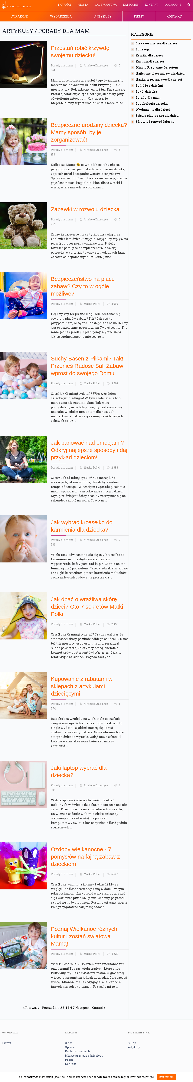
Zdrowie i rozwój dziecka (155, 121)
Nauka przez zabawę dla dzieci (159, 79)
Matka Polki (92, 304)
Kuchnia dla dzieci (150, 61)
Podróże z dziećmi (149, 85)
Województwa (106, 4)
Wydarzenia (61, 16)
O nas (68, 1043)
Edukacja (142, 49)
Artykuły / (20, 30)
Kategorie (131, 4)
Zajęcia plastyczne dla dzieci (157, 115)
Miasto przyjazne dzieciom (84, 1055)
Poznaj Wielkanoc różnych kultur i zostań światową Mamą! (84, 936)
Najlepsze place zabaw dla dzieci (160, 73)
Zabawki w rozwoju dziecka (85, 209)
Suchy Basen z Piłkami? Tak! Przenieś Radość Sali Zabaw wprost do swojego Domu (87, 365)
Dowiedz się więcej (142, 1077)
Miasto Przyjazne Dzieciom (157, 67)
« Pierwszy (31, 1008)
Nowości (64, 4)
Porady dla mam (62, 65)
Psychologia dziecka (152, 103)
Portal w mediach (77, 1051)
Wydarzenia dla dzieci (153, 109)
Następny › (83, 1008)
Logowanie (173, 4)
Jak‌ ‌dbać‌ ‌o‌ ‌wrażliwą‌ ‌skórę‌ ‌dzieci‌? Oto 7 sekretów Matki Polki (87, 606)
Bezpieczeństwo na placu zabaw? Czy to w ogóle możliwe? (83, 286)
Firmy (139, 16)
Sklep (132, 1043)
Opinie (70, 1047)
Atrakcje (19, 16)
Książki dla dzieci (149, 55)
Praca (69, 1059)
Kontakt (151, 4)
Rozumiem (166, 1077)
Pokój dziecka (146, 91)
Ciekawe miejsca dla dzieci (156, 43)
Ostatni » (98, 1008)
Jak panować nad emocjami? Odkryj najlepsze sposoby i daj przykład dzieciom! (89, 450)
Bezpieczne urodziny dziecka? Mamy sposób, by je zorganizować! (89, 132)
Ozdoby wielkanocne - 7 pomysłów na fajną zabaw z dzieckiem (85, 856)
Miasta (82, 4)
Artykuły (103, 16)
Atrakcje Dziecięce (96, 65)
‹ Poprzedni (48, 1008)
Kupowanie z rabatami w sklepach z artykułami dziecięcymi (82, 686)
